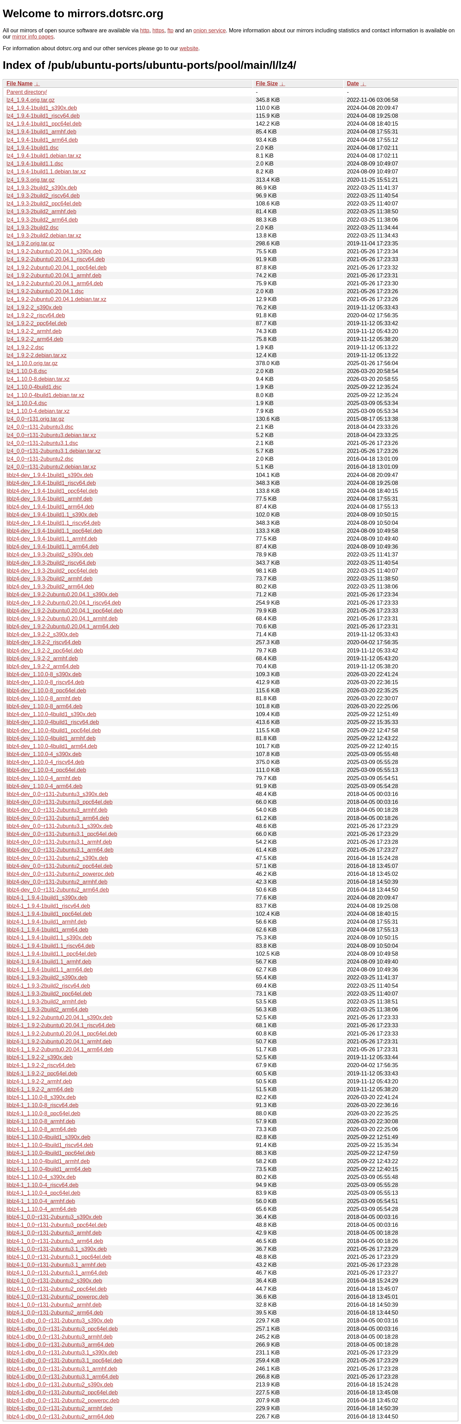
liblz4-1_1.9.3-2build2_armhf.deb (47, 1002)
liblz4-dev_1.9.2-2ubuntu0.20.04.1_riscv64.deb (64, 603)
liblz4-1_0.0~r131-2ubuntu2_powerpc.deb (57, 1297)
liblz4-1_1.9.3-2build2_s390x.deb (47, 977)
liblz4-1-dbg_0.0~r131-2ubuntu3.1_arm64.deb (63, 1377)
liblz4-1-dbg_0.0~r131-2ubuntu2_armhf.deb (59, 1408)
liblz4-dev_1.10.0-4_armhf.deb (44, 778)
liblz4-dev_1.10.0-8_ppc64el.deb (46, 690)
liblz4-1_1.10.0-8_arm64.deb (42, 1129)
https (158, 30)
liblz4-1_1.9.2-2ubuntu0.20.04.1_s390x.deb (59, 1017)
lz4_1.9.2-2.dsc (25, 347)
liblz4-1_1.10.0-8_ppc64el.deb (43, 1113)
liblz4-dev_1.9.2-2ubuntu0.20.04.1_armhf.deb (62, 618)
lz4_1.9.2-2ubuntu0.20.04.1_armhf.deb (54, 275)
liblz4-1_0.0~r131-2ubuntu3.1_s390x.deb (57, 1249)
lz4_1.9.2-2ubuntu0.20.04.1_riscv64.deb (56, 259)
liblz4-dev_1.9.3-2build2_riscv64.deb (51, 563)
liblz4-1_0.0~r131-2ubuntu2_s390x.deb (54, 1281)
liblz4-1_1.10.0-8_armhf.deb (41, 1121)
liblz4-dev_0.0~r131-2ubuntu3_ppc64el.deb (59, 802)
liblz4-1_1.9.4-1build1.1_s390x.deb (49, 938)
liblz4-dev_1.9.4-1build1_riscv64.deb (51, 483)
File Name (20, 83)
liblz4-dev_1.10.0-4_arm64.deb (45, 786)
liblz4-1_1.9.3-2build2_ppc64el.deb (49, 994)
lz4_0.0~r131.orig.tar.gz (35, 419)
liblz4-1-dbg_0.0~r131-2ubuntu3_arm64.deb (60, 1345)
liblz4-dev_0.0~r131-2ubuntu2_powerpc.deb (60, 874)
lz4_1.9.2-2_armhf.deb (34, 331)
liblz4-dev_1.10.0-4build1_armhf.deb (51, 738)
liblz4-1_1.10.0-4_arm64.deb (42, 1209)
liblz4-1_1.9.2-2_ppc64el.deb (42, 1073)
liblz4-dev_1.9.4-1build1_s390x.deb (50, 475)
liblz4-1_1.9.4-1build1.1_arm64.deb (50, 970)
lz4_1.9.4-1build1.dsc (32, 148)
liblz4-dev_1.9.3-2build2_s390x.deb (50, 554)
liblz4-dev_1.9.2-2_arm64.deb (43, 666)
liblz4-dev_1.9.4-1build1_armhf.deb (50, 499)
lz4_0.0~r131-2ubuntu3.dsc (40, 427)
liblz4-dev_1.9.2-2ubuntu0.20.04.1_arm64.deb (63, 626)
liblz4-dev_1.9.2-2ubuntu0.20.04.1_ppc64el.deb (65, 611)
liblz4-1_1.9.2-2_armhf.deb (39, 1081)
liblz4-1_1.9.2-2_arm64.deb (40, 1089)
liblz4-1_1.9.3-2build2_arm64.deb (47, 1009)
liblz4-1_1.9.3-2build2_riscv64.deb (48, 986)
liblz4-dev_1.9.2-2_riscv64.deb (44, 642)
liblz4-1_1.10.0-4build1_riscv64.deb (50, 1145)
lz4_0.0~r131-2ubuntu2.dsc (40, 459)
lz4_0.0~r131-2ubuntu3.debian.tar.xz (51, 435)
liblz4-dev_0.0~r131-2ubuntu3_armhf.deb (57, 810)
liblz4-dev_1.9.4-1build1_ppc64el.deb (52, 491)
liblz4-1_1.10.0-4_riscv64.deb (42, 1185)
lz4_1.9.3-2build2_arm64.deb (42, 220)
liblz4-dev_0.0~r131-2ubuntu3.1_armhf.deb (59, 842)
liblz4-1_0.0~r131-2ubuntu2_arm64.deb (55, 1313)
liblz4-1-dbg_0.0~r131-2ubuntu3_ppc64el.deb (62, 1329)
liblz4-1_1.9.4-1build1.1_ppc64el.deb (52, 954)
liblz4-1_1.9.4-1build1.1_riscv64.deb (51, 946)
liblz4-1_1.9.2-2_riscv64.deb (41, 1065)
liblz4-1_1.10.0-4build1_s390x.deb (48, 1137)
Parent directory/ (27, 92)
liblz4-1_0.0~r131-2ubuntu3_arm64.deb (55, 1241)
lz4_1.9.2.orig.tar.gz (31, 243)
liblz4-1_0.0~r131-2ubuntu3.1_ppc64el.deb (59, 1257)
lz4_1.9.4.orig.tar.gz (31, 100)
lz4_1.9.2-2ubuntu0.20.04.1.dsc (45, 291)
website (189, 48)
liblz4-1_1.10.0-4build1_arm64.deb (49, 1169)
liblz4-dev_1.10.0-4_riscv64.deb (45, 762)
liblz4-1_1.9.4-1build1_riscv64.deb (48, 906)
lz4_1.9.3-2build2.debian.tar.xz (44, 235)
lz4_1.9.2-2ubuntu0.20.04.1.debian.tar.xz (56, 299)
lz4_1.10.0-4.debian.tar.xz (38, 411)
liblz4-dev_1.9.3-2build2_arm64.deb (50, 586)
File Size (267, 83)
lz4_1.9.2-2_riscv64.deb (36, 315)
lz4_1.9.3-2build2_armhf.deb (41, 211)
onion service (209, 30)
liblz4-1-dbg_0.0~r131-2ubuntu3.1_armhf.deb (62, 1369)
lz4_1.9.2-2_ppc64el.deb (37, 323)
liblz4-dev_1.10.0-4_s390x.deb (44, 754)
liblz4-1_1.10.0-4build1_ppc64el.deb (51, 1153)
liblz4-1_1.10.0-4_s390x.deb (41, 1177)
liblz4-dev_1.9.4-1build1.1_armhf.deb (52, 539)
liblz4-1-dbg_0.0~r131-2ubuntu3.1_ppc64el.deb (64, 1360)
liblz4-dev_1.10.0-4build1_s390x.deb (51, 714)
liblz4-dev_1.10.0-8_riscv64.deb (45, 682)
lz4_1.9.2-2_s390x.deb (34, 307)
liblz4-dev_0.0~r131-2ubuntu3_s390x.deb (57, 794)
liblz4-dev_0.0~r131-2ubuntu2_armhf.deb (57, 882)
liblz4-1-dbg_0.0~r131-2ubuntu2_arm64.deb (60, 1417)
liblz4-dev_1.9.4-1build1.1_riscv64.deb (53, 523)
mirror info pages (33, 37)
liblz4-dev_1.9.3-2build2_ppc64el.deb (52, 571)
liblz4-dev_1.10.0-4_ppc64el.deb (46, 770)
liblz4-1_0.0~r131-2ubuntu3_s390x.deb (54, 1217)
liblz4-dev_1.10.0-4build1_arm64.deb (52, 746)
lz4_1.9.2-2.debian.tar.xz (36, 355)
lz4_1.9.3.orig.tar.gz (31, 180)
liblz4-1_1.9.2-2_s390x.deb (40, 1057)
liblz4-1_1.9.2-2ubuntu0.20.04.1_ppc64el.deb (62, 1034)
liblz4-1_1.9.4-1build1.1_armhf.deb (49, 962)
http (144, 30)
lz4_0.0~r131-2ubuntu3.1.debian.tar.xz (54, 451)
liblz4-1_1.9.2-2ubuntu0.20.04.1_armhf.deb (59, 1041)
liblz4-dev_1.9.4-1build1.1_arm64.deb (53, 547)
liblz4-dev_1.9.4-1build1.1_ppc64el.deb (54, 531)
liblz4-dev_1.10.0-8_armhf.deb (44, 698)
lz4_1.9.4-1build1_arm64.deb (42, 140)
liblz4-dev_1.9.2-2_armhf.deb (42, 658)
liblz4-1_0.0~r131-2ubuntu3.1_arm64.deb (57, 1273)
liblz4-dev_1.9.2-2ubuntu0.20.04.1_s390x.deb (62, 594)
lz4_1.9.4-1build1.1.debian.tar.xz (46, 171)
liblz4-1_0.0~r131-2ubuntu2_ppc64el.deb (57, 1289)
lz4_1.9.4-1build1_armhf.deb (41, 132)
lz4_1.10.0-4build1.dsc (34, 387)
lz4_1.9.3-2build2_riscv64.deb (43, 196)
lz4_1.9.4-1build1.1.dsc (35, 164)
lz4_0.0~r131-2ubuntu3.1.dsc (42, 443)
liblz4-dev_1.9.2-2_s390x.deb (42, 634)
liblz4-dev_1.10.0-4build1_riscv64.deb (53, 722)
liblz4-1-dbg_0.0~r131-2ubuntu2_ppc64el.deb (62, 1392)
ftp (170, 30)
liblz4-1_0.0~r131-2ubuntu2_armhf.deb (54, 1305)
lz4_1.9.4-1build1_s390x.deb (42, 108)
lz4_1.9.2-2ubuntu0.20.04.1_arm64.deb (55, 283)
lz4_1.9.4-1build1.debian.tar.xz (44, 156)
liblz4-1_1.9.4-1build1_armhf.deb (47, 922)
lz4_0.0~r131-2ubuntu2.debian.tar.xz (51, 467)
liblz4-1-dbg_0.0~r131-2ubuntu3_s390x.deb (60, 1321)
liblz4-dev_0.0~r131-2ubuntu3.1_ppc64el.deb (62, 834)
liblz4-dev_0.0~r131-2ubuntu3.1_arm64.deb (60, 850)
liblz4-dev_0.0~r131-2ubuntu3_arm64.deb (58, 818)
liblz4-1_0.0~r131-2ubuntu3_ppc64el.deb (57, 1225)
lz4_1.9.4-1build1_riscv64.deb (43, 116)
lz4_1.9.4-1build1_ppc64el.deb (44, 124)
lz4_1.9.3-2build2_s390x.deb (42, 188)
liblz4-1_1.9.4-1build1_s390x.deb (47, 898)
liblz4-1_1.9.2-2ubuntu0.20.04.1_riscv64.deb (61, 1025)
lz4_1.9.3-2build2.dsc (32, 228)
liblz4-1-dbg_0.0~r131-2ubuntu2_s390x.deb (60, 1385)
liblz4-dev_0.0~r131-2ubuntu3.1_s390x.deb (59, 826)
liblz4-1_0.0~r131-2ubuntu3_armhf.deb (54, 1233)
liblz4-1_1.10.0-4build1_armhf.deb (48, 1161)
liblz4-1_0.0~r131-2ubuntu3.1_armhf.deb (56, 1265)
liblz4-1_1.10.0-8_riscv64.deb (42, 1105)
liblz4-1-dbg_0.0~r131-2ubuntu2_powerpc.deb (63, 1400)
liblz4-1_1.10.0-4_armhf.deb (41, 1201)
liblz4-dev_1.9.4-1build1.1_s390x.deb (52, 515)
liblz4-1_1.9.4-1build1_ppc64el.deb (49, 914)
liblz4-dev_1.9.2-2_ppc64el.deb (45, 650)
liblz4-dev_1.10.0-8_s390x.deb (44, 674)
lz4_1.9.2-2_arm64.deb (35, 339)
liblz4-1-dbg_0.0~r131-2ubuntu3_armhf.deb (59, 1337)
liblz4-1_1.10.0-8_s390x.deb (41, 1097)
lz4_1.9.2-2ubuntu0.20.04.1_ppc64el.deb (57, 267)
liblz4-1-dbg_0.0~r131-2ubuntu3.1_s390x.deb (62, 1353)
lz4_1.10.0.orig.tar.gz (32, 363)
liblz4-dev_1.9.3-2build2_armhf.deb (50, 579)
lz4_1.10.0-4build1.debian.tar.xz (45, 395)
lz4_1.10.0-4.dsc (27, 403)
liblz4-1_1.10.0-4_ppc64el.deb (43, 1193)
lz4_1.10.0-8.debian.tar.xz (38, 379)
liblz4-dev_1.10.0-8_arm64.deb (45, 706)
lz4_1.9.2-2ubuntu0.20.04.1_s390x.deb (54, 251)
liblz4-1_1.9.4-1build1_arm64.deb (47, 930)
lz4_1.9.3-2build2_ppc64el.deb (44, 203)
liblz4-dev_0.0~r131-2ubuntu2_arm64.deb (58, 890)
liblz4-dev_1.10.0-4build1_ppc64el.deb (54, 730)
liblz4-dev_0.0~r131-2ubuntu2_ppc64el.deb (59, 866)
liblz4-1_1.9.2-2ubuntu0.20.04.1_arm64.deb (60, 1049)
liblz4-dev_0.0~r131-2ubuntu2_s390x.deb (57, 858)
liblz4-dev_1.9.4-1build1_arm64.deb (50, 507)
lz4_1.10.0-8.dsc (27, 371)
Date (353, 83)
